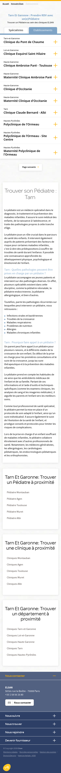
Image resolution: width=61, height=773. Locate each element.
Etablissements (43, 30)
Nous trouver (30, 724)
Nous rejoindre (30, 732)
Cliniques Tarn (15, 649)
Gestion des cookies (48, 752)
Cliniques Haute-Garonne (20, 642)
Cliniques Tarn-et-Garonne (21, 629)
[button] (7, 767)
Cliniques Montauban (18, 558)
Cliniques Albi (14, 584)
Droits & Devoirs (9, 755)
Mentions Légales (10, 752)
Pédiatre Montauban (18, 493)
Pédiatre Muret (15, 512)
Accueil (6, 4)
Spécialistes (16, 30)
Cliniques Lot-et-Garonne (20, 636)
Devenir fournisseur (30, 740)
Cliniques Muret (15, 578)
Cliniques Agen (15, 565)
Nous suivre (30, 716)
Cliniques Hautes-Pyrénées (21, 655)
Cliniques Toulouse (17, 571)
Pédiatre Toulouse (17, 506)
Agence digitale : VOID (27, 755)
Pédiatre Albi (14, 518)
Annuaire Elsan (17, 4)
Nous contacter (30, 676)
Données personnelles (29, 752)
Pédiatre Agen (14, 499)
